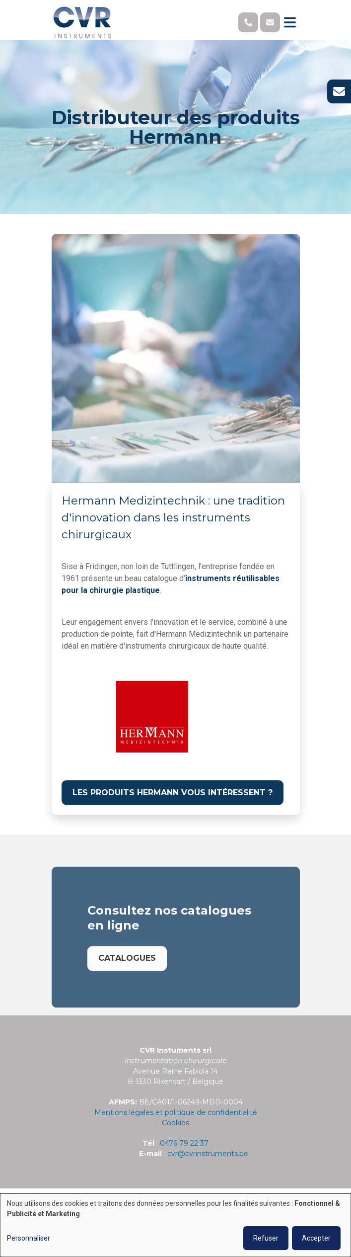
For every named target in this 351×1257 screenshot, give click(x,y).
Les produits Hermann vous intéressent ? (172, 792)
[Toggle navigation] (290, 22)
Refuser (266, 1238)
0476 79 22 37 (184, 1143)
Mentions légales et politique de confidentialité (175, 1112)
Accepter (316, 1238)
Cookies (175, 1122)
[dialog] (175, 1225)
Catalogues (127, 968)
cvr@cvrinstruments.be (207, 1153)
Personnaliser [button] (28, 1238)
